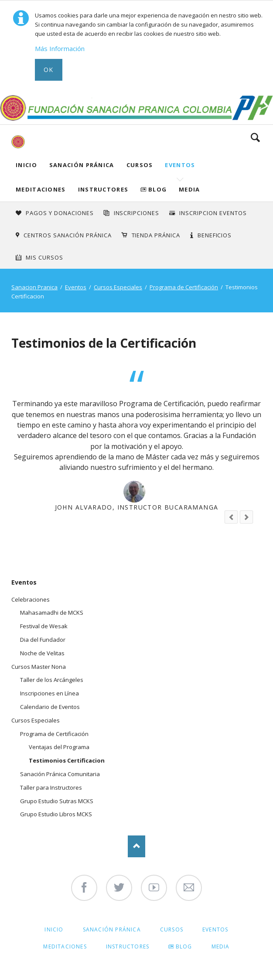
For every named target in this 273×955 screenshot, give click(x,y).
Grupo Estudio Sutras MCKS (56, 801)
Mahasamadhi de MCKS (51, 612)
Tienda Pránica (156, 235)
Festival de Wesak (44, 626)
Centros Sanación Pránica (67, 235)
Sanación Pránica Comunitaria (60, 774)
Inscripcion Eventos (213, 213)
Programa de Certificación (184, 287)
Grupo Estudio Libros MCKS (56, 814)
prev (231, 517)
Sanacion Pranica (34, 287)
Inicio (26, 165)
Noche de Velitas (42, 653)
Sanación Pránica (81, 165)
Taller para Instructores (51, 787)
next (246, 517)
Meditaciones (41, 189)
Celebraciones (30, 599)
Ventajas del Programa (59, 747)
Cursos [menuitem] (171, 929)
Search (255, 137)
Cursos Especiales (118, 287)
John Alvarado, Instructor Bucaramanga (136, 507)
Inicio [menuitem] (53, 929)
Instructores (103, 189)
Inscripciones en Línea (49, 693)
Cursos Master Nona (38, 667)
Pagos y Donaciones (60, 213)
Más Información (60, 48)
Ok (49, 69)
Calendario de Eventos (50, 707)
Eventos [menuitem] (215, 929)
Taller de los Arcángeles (51, 680)
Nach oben (136, 846)
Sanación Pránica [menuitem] (112, 929)
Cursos (139, 165)
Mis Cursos (44, 257)
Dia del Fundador (42, 640)
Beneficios (215, 235)
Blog (157, 189)
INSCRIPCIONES (137, 213)
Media (189, 189)
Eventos (180, 165)
